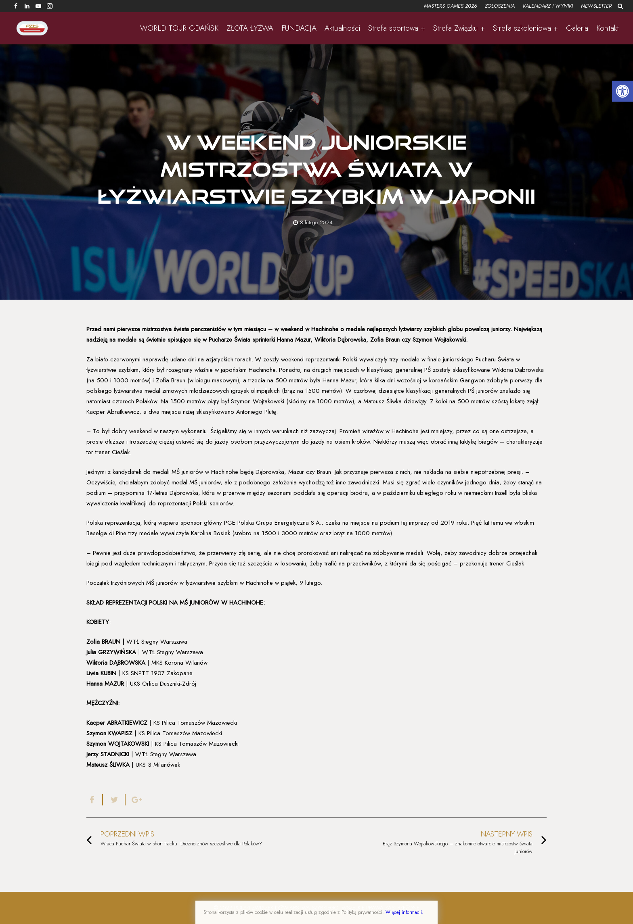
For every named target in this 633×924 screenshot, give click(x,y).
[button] (622, 91)
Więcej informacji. (404, 912)
